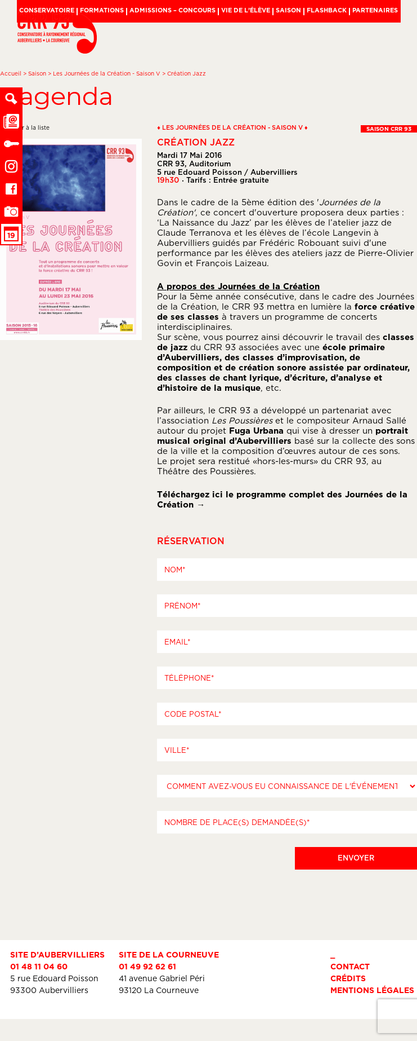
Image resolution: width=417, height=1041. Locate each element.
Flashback (327, 10)
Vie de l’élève (245, 10)
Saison (288, 10)
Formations (102, 10)
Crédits (348, 978)
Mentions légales (372, 990)
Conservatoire (46, 10)
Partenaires (375, 10)
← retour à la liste (25, 128)
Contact (350, 966)
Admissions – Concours (172, 10)
